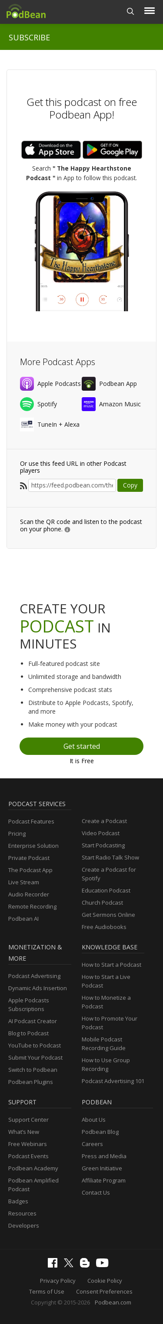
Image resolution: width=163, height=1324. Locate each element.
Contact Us (96, 1192)
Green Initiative (102, 1168)
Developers (23, 1225)
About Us (94, 1119)
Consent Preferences (104, 1291)
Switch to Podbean (32, 1070)
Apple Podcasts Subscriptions (28, 1004)
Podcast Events (28, 1156)
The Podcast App (30, 870)
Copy (130, 485)
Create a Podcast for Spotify (109, 874)
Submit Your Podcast (35, 1057)
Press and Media (104, 1156)
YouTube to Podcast (34, 1045)
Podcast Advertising (34, 976)
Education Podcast (106, 890)
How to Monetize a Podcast (106, 1002)
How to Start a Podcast (111, 964)
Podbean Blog (100, 1132)
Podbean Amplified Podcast (33, 1184)
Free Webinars (27, 1144)
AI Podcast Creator (32, 1021)
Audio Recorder (28, 894)
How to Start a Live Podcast (106, 981)
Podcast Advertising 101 (113, 1081)
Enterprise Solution (33, 846)
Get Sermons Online (108, 915)
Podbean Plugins (30, 1082)
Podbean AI (23, 918)
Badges (18, 1201)
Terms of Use (46, 1291)
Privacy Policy (58, 1280)
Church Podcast (102, 902)
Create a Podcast (104, 821)
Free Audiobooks (104, 927)
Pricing (17, 833)
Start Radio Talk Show (110, 857)
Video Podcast (101, 833)
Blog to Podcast (28, 1033)
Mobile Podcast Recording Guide (104, 1043)
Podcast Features (31, 821)
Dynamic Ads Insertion (37, 988)
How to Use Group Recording (106, 1064)
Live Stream (23, 882)
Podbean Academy (33, 1168)
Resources (22, 1213)
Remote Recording (32, 906)
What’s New (23, 1132)
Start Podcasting (103, 845)
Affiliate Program (104, 1180)
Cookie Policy (104, 1280)
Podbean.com (113, 1302)
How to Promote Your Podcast (109, 1022)
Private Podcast (29, 858)
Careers (92, 1144)
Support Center (28, 1119)
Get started (81, 746)
